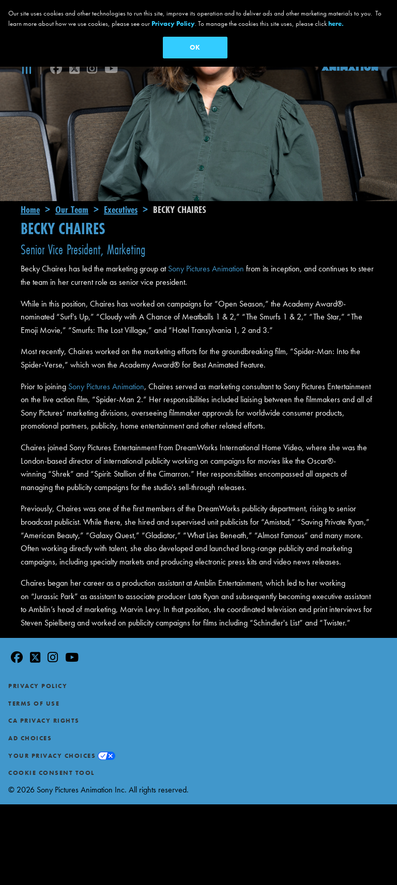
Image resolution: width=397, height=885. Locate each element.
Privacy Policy (37, 662)
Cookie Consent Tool (51, 748)
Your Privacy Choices (52, 731)
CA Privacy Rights (44, 697)
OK (195, 47)
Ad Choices (30, 714)
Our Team (71, 185)
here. (336, 23)
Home (30, 185)
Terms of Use (33, 679)
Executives (121, 185)
